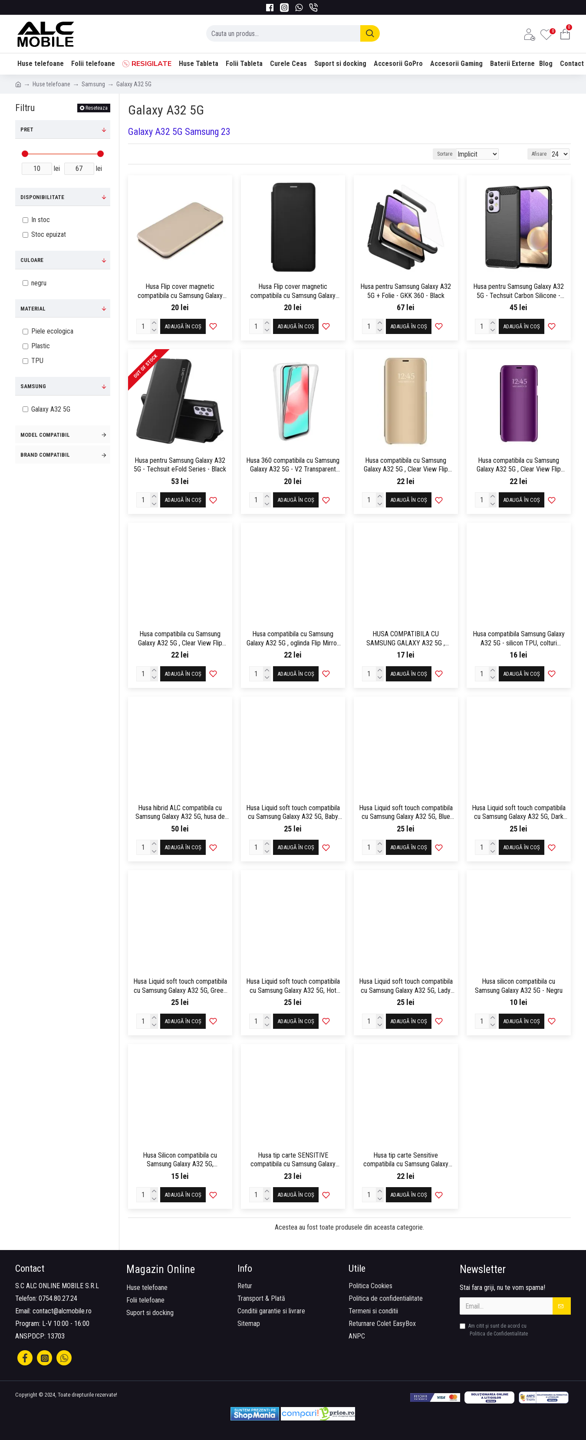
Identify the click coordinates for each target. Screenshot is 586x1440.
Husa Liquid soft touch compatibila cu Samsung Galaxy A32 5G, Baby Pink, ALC (293, 813)
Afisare (541, 154)
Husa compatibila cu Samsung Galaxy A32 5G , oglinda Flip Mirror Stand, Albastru (293, 639)
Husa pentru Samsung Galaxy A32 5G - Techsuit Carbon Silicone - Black (518, 291)
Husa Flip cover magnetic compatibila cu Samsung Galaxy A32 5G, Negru (293, 291)
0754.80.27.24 (58, 1298)
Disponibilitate (42, 197)
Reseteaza (97, 108)
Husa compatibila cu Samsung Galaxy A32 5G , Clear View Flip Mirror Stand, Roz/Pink (180, 639)
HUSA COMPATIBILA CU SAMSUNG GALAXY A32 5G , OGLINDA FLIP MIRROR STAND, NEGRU (405, 639)
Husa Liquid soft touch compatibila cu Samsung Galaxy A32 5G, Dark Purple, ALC (519, 813)
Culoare (31, 260)
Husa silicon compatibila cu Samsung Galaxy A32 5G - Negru (519, 986)
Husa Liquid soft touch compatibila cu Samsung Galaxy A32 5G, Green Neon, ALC (180, 986)
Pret (26, 129)
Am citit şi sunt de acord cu (494, 1330)
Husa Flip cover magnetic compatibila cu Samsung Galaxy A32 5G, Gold (180, 291)
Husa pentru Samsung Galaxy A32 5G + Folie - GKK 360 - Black (405, 291)
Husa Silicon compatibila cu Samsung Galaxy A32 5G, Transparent (180, 1160)
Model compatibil (45, 435)
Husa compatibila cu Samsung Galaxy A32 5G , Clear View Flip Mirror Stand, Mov (519, 465)
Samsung (93, 84)
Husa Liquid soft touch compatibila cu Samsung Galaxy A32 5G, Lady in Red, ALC (406, 986)
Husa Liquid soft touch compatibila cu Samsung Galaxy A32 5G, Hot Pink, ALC (293, 986)
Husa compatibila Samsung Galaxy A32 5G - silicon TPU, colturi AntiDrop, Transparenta (519, 639)
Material (33, 308)
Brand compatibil (45, 455)
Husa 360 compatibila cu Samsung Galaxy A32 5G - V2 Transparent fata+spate (292, 465)
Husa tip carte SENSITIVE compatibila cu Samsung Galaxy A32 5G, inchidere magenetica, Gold (293, 1160)
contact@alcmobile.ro (62, 1311)
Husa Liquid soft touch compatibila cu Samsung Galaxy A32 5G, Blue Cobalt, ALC (406, 813)
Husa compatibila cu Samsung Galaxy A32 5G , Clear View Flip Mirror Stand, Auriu (406, 465)
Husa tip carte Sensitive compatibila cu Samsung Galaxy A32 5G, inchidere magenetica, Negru (405, 1160)
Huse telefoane (51, 84)
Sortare (460, 154)
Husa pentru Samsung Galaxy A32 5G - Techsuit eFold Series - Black (180, 465)
